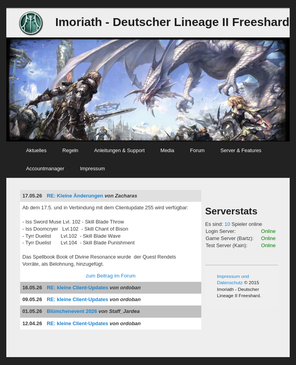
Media (167, 150)
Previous (10, 94)
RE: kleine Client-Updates (78, 288)
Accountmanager (45, 168)
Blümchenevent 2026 (72, 311)
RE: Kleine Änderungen (75, 196)
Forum (197, 150)
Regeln (70, 150)
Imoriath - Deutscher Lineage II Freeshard (172, 21)
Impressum (92, 168)
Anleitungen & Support (119, 150)
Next (285, 94)
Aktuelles (36, 150)
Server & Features (240, 150)
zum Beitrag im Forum (111, 276)
